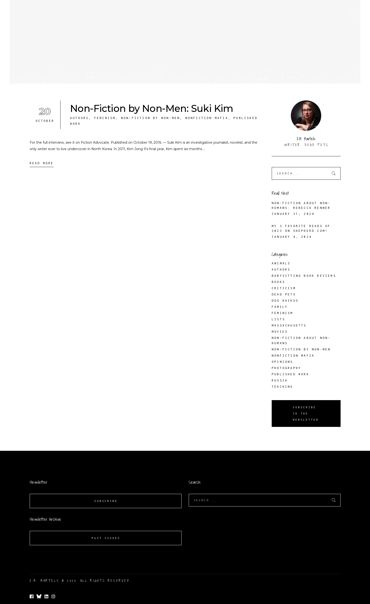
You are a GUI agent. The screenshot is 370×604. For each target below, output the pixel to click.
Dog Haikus (285, 300)
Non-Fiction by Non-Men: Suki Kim (151, 108)
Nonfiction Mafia (206, 118)
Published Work (290, 374)
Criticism (284, 288)
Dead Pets (284, 294)
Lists (278, 319)
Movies (280, 331)
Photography (286, 368)
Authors (79, 118)
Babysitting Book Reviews (304, 276)
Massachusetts (289, 325)
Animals (281, 263)
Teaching (282, 386)
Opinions (282, 362)
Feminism (105, 118)
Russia (280, 380)
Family (280, 307)
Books (278, 282)
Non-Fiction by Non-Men (150, 118)
